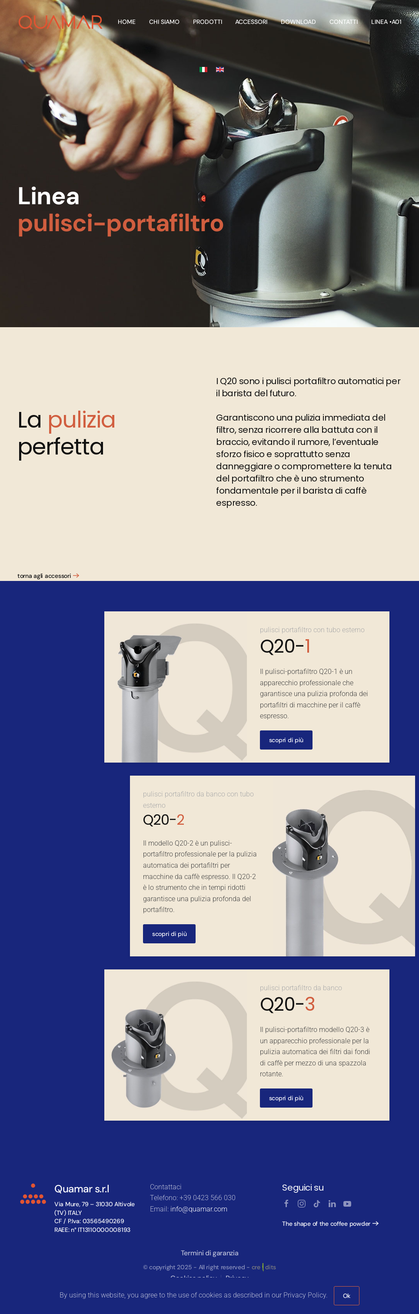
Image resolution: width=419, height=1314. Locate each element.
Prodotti (207, 22)
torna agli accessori (44, 576)
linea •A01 (386, 22)
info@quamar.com (198, 1209)
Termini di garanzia (210, 1253)
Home (127, 22)
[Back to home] (61, 21)
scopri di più (286, 740)
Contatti (343, 22)
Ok (346, 1296)
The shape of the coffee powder (326, 1224)
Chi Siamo (164, 22)
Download (298, 22)
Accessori (251, 22)
